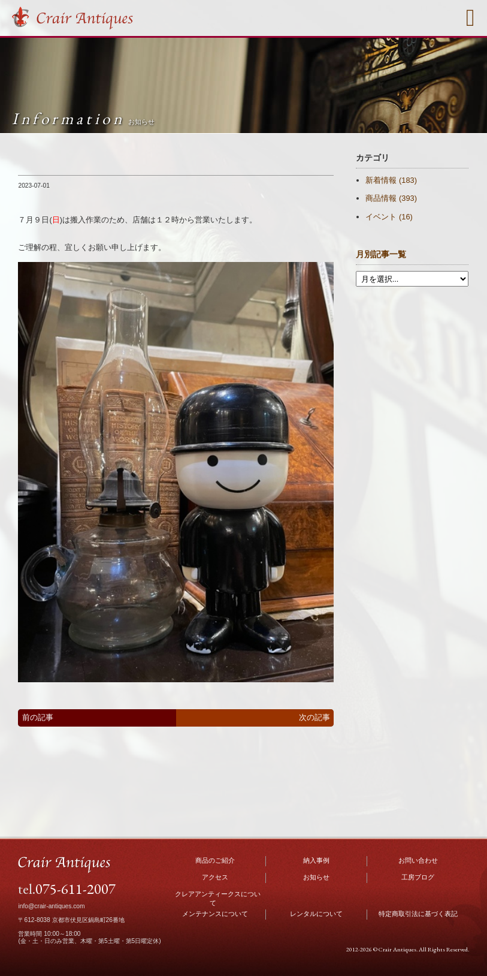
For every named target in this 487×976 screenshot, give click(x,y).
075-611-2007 (75, 888)
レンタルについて (316, 913)
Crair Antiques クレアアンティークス (73, 19)
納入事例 (316, 860)
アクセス (215, 877)
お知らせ (316, 877)
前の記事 (37, 717)
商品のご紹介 (215, 860)
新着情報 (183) (390, 180)
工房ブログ (417, 877)
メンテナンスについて (215, 913)
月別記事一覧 (381, 254)
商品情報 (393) (390, 198)
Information (83, 118)
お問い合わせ (418, 860)
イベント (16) (388, 216)
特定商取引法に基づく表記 (418, 913)
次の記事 (314, 717)
